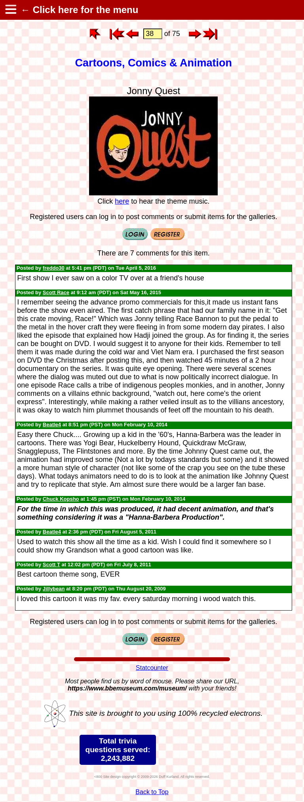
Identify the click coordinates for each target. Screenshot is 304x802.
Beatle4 (52, 424)
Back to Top (151, 792)
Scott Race (56, 292)
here (122, 201)
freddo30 (54, 268)
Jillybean (54, 589)
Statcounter (152, 667)
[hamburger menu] (10, 10)
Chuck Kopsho (61, 499)
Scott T (51, 564)
